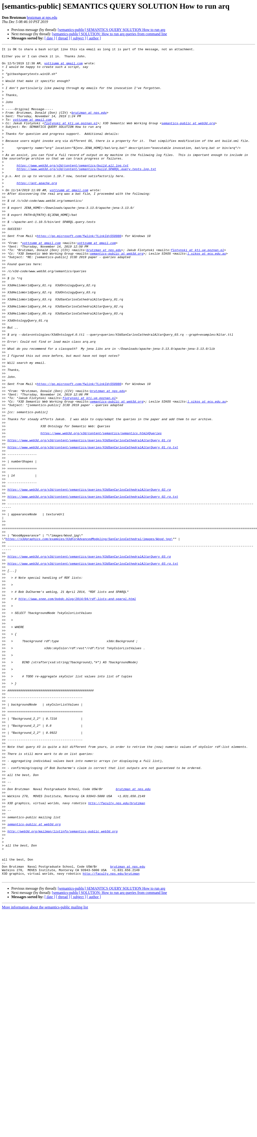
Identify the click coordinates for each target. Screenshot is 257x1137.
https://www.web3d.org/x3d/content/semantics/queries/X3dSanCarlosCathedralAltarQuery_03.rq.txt (92, 667)
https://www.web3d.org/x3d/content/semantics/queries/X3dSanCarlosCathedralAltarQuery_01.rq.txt (92, 527)
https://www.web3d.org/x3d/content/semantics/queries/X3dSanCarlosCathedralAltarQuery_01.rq (89, 519)
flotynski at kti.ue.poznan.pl (70, 138)
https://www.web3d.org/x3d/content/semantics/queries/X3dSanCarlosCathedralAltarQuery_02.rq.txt (92, 587)
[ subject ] (78, 38)
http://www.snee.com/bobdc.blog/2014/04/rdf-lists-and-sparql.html (77, 709)
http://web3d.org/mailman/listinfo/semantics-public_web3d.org (62, 988)
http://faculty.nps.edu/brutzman (116, 954)
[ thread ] (63, 38)
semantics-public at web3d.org (188, 138)
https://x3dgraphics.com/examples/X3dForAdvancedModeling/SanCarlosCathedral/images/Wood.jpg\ (89, 637)
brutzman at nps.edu (42, 17)
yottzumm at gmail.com (63, 67)
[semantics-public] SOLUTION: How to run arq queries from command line (109, 34)
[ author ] (94, 38)
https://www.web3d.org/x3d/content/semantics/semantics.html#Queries (101, 510)
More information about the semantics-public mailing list (45, 1073)
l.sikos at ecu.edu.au (206, 295)
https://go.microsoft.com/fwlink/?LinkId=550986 (79, 274)
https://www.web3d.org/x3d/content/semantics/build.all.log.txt (72, 189)
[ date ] (49, 38)
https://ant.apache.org (36, 210)
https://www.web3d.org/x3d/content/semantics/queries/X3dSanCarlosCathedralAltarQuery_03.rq (89, 658)
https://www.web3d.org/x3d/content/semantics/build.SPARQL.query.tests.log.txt (86, 193)
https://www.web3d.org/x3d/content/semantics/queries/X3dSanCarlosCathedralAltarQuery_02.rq (89, 578)
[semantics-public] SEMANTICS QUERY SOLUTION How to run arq (111, 30)
